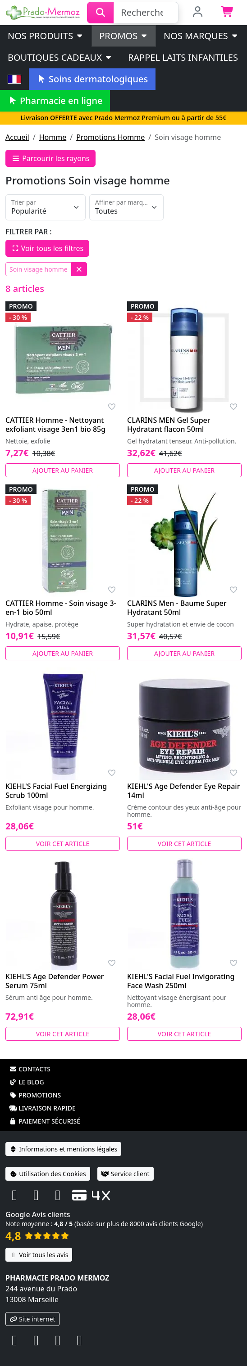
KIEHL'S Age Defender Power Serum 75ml (54, 981)
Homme (52, 137)
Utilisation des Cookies (47, 1173)
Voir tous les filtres (47, 248)
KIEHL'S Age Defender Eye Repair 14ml (183, 790)
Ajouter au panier (62, 470)
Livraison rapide (42, 1108)
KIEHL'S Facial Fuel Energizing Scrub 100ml (56, 790)
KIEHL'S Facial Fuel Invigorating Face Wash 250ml (180, 981)
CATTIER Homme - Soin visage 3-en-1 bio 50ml (60, 607)
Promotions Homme (110, 137)
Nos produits (46, 36)
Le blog (26, 1082)
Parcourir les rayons (50, 158)
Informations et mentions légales (63, 1149)
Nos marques (201, 36)
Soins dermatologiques (92, 79)
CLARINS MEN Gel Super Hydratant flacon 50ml (168, 424)
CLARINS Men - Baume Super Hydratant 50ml (177, 607)
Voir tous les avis (38, 1254)
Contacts (29, 1069)
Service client (125, 1173)
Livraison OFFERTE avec (123, 117)
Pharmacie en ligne (55, 100)
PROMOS (123, 36)
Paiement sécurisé (44, 1121)
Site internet (32, 1319)
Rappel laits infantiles (183, 57)
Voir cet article (63, 843)
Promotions (35, 1095)
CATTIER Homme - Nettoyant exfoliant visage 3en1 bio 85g (55, 424)
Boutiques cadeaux (60, 57)
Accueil (17, 137)
